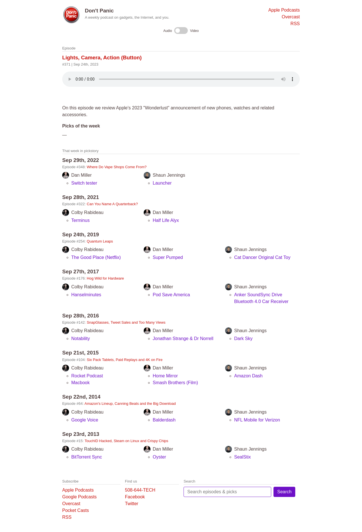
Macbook (80, 382)
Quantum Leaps (100, 241)
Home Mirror (165, 375)
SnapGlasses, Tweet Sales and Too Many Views (126, 322)
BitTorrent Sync (86, 457)
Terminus (80, 220)
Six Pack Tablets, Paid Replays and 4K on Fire (125, 360)
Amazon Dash (248, 375)
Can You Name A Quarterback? (112, 204)
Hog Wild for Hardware (105, 278)
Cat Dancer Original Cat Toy (262, 257)
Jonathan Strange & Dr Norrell (183, 338)
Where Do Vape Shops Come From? (116, 167)
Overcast (291, 16)
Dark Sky (243, 338)
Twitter (131, 503)
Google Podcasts (79, 496)
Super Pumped (168, 257)
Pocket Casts (75, 510)
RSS (295, 23)
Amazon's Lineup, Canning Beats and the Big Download (130, 403)
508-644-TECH (140, 490)
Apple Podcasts (284, 10)
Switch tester (84, 183)
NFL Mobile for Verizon (257, 420)
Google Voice (84, 420)
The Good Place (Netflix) (96, 257)
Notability (80, 338)
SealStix (242, 457)
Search (284, 491)
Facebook (135, 496)
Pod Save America (171, 294)
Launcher (162, 183)
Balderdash (164, 420)
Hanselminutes (86, 294)
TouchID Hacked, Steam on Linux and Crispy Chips (126, 441)
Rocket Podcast (87, 375)
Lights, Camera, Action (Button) (102, 57)
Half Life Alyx (166, 220)
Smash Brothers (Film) (175, 382)
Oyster (159, 457)
